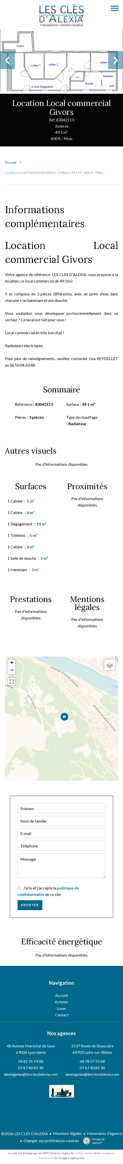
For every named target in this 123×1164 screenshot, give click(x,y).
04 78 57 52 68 (92, 1061)
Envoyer (30, 905)
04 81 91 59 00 (30, 1061)
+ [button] (11, 663)
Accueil (10, 162)
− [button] (11, 670)
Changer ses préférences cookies (51, 1140)
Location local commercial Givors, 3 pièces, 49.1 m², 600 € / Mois (54, 172)
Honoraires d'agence (104, 1133)
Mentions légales (67, 1133)
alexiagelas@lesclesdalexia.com (31, 1074)
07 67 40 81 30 (30, 1067)
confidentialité (83, 1153)
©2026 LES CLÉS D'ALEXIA (24, 1133)
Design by (92, 1141)
